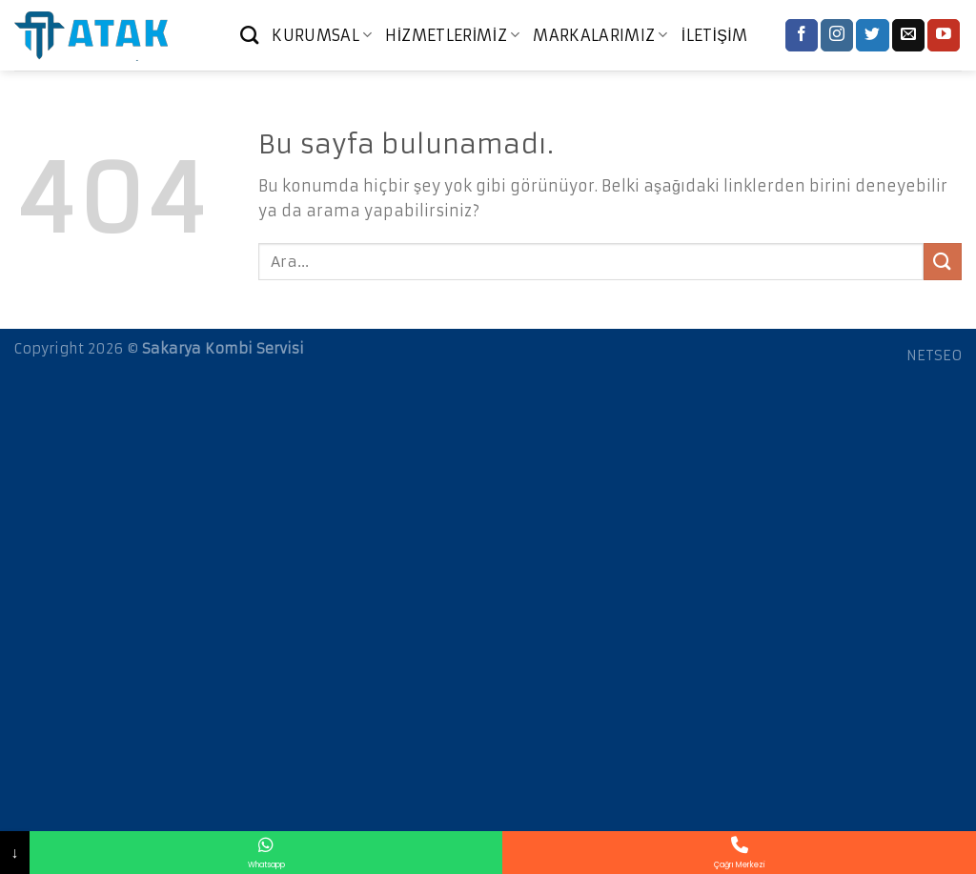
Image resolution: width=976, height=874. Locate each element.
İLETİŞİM (714, 35)
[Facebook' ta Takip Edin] (801, 35)
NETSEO (934, 355)
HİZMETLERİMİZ (452, 35)
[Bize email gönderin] (908, 35)
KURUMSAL (322, 35)
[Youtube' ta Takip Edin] (943, 35)
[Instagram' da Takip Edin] (837, 35)
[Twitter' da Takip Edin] (872, 35)
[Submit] (943, 261)
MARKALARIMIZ (600, 35)
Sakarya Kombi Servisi (223, 348)
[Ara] (249, 34)
